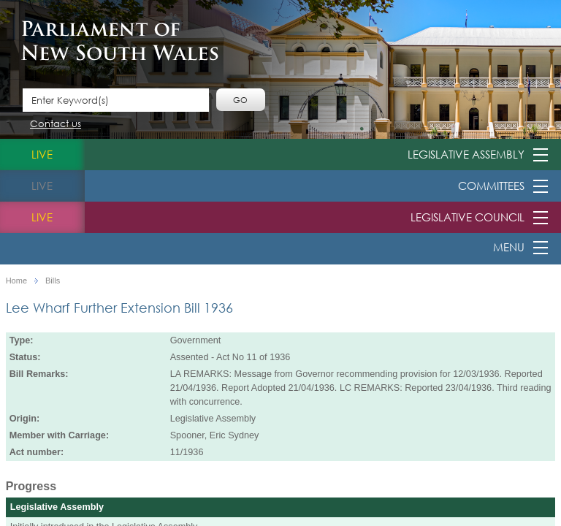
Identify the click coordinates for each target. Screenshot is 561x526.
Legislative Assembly (466, 154)
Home (16, 281)
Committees (491, 185)
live (42, 154)
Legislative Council (467, 217)
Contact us (55, 124)
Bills (52, 281)
